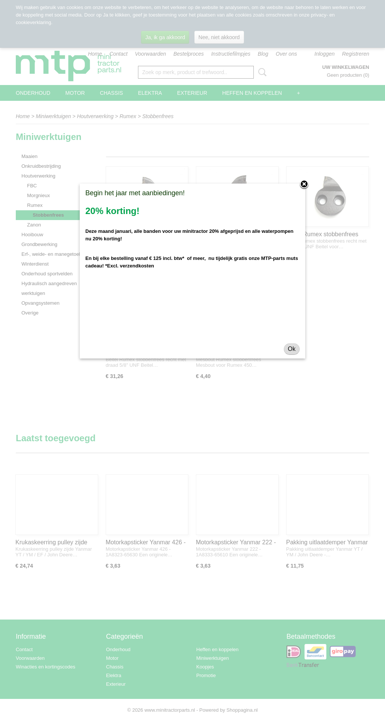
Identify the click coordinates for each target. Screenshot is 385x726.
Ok (292, 349)
